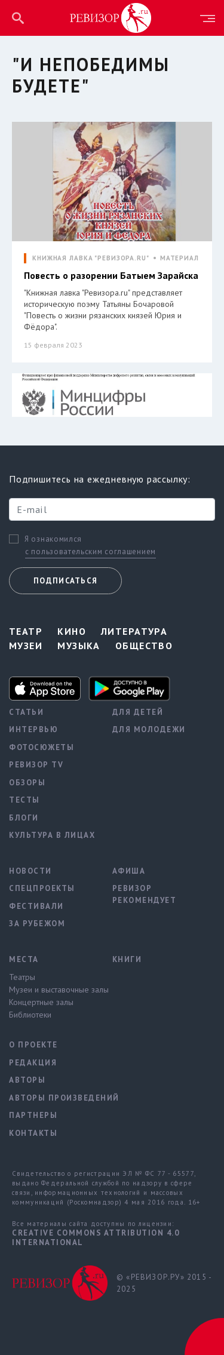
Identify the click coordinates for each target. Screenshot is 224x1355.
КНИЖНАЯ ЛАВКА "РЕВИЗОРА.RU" (90, 258)
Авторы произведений (51, 1098)
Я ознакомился (53, 539)
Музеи (25, 646)
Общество (144, 646)
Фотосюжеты (41, 747)
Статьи (26, 712)
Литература (134, 631)
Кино (71, 631)
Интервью (33, 729)
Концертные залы (41, 1002)
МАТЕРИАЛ (179, 258)
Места (24, 959)
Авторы (27, 1080)
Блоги (24, 818)
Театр (25, 631)
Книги (127, 959)
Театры (22, 977)
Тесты (24, 800)
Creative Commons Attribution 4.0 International (95, 1238)
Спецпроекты (42, 888)
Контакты (33, 1133)
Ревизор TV (36, 765)
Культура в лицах (51, 835)
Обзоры (27, 783)
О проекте (33, 1045)
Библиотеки (30, 1014)
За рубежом (37, 923)
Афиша (129, 871)
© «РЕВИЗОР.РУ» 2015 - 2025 (163, 1283)
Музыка (78, 646)
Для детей (138, 712)
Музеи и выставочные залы (51, 989)
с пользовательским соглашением (90, 551)
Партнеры (33, 1115)
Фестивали (36, 906)
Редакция (33, 1063)
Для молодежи (149, 729)
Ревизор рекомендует (144, 894)
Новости (30, 871)
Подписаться (65, 581)
